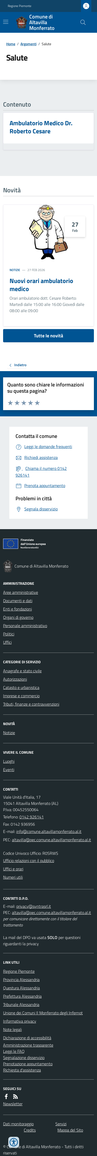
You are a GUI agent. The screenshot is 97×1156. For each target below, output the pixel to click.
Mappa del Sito (70, 1130)
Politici (8, 634)
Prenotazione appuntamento (28, 1064)
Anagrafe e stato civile (22, 671)
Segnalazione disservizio (23, 1057)
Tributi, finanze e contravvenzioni (31, 704)
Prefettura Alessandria (22, 996)
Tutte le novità (48, 335)
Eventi (8, 769)
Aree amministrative (20, 592)
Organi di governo (18, 617)
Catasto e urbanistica (21, 687)
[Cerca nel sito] (81, 22)
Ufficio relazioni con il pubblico (28, 860)
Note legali (12, 1029)
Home (10, 44)
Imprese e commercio (21, 696)
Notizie (15, 270)
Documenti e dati (17, 600)
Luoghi (8, 761)
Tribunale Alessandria (21, 1004)
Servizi (60, 1124)
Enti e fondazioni (17, 609)
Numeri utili (13, 877)
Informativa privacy (19, 1021)
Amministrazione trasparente (28, 1045)
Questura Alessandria (21, 988)
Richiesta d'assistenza (22, 1070)
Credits (30, 1130)
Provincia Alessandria (21, 979)
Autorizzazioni (15, 679)
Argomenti (28, 44)
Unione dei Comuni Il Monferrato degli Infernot (43, 1013)
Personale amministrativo (25, 625)
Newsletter (13, 1104)
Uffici (7, 642)
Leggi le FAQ (14, 1051)
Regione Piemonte (19, 6)
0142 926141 (31, 817)
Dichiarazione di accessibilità (27, 1038)
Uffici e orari (13, 869)
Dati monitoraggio (18, 1124)
